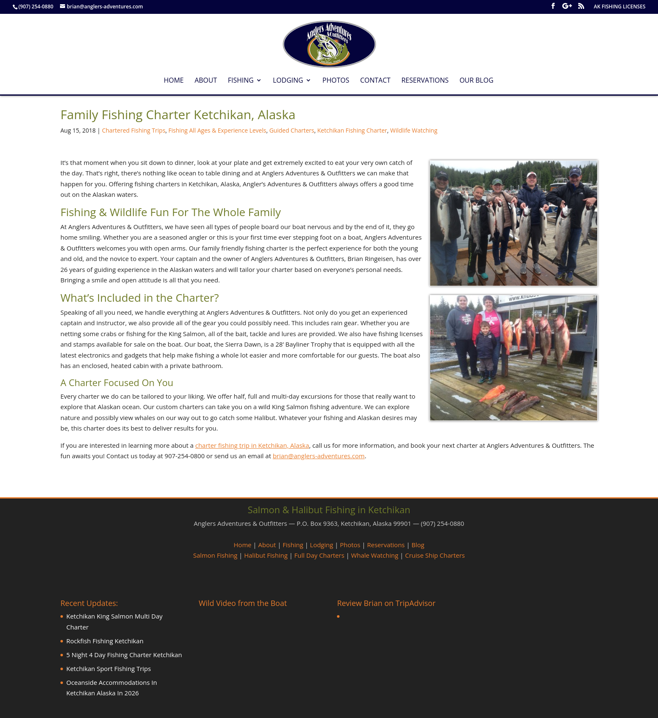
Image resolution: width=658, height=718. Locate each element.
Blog (418, 544)
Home (174, 81)
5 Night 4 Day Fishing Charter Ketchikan (124, 654)
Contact (375, 81)
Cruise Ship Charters (435, 555)
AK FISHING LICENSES (619, 7)
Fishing (240, 81)
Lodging (288, 81)
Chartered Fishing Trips (133, 130)
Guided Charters (291, 130)
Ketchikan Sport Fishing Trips (108, 668)
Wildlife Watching (414, 130)
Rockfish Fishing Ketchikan (105, 641)
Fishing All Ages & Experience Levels (217, 130)
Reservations (425, 81)
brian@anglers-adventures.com (319, 456)
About (206, 81)
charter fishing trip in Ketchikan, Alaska (252, 445)
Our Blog (477, 81)
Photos (335, 81)
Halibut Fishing (266, 555)
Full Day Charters (319, 555)
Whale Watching (375, 555)
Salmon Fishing (215, 555)
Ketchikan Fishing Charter (352, 130)
